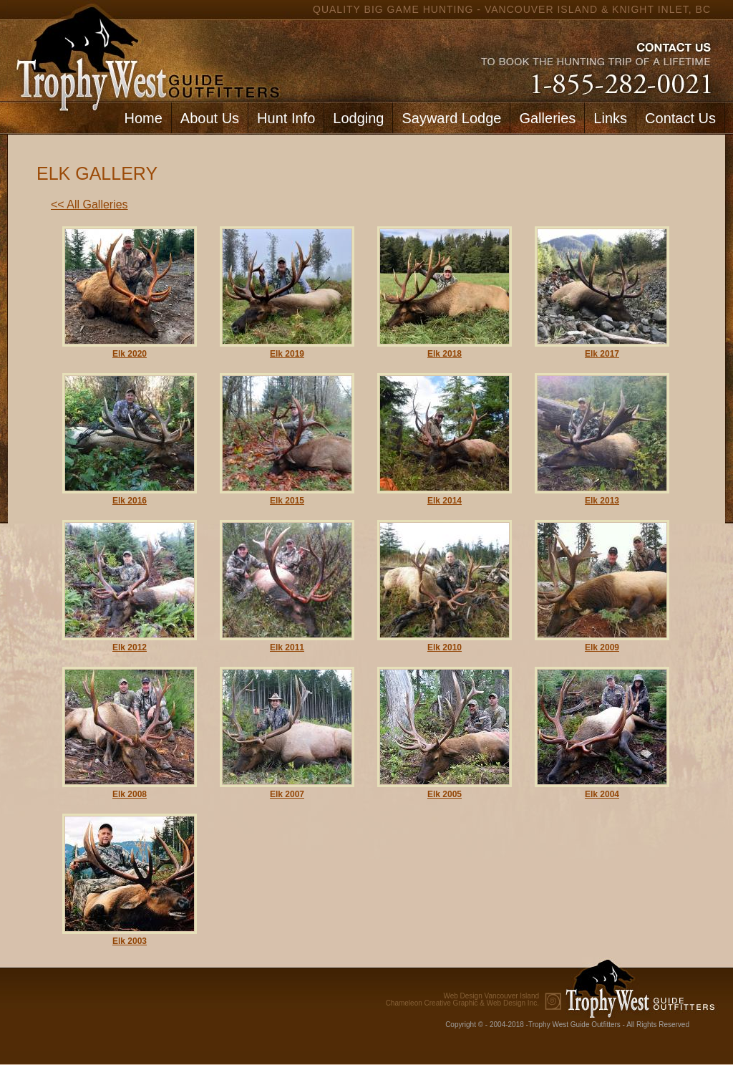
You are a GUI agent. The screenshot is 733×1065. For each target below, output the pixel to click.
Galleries (547, 118)
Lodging (358, 118)
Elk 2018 (444, 354)
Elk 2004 (602, 794)
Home (143, 118)
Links (610, 118)
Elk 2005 (444, 794)
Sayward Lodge (451, 118)
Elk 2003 (129, 941)
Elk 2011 (287, 647)
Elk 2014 (444, 501)
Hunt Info (286, 118)
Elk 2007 (287, 794)
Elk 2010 (444, 647)
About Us (209, 118)
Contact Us (680, 118)
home (144, 50)
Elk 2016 (129, 501)
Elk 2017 (602, 354)
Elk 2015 (287, 501)
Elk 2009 (602, 647)
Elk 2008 (129, 794)
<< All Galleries (89, 204)
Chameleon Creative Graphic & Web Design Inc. (462, 1000)
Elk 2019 (287, 354)
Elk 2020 (129, 354)
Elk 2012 (129, 647)
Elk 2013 (602, 501)
